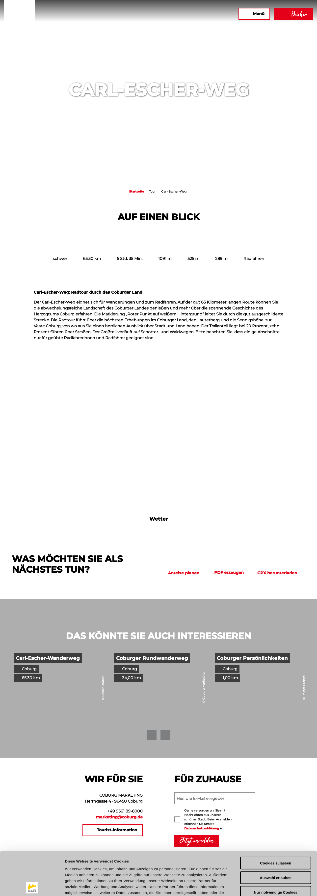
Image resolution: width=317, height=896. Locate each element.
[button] (193, 14)
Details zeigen (263, 886)
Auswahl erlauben (275, 834)
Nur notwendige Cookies (275, 848)
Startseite (136, 191)
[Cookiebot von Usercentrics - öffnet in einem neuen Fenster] (32, 886)
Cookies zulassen (275, 819)
